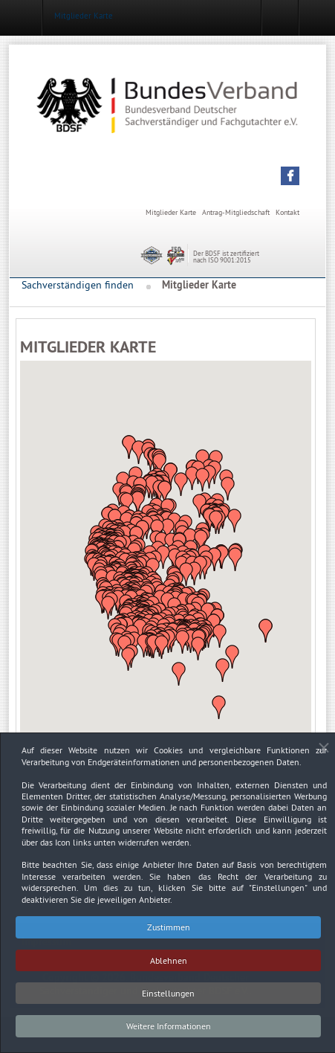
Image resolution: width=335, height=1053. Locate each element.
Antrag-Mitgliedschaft (236, 212)
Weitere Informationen (168, 1034)
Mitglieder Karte (171, 212)
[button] (290, 176)
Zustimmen (168, 934)
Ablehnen (168, 967)
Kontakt (287, 212)
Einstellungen (168, 1000)
